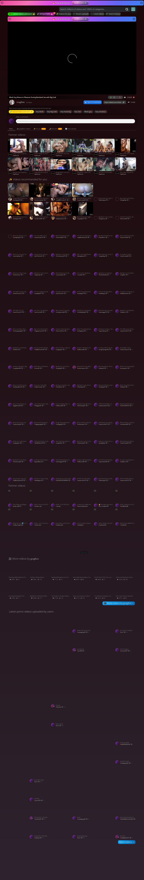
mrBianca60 (83, 349)
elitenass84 (125, 219)
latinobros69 (126, 424)
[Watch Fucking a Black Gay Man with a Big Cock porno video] (104, 342)
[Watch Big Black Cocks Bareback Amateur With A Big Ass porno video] (61, 248)
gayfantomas (40, 387)
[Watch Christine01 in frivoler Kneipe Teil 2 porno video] (40, 811)
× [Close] (141, 3)
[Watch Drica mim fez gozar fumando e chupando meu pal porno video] (125, 811)
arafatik (17, 349)
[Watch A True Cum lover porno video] (61, 211)
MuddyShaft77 (126, 838)
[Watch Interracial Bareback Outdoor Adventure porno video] (125, 572)
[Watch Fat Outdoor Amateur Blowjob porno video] (61, 590)
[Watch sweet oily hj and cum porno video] (82, 624)
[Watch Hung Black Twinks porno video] (125, 248)
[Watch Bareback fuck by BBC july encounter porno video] (82, 361)
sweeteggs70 (105, 312)
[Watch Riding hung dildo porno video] (18, 671)
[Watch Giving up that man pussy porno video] (40, 211)
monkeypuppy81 (20, 331)
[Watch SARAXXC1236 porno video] (82, 783)
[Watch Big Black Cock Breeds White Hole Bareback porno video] (125, 267)
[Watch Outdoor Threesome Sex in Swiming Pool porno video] (82, 148)
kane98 (81, 651)
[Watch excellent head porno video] (125, 755)
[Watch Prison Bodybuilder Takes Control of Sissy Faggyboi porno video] (61, 398)
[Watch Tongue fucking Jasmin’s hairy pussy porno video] (104, 634)
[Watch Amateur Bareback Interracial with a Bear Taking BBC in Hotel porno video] (82, 342)
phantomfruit (62, 331)
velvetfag (82, 387)
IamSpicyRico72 (19, 387)
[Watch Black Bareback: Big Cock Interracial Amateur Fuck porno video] (104, 192)
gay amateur (100, 111)
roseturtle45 (126, 237)
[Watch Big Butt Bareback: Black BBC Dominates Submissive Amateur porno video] (61, 230)
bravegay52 (18, 200)
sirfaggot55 (39, 406)
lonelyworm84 (62, 312)
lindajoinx (80, 525)
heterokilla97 (62, 237)
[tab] (11, 129)
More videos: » (126, 841)
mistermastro (83, 368)
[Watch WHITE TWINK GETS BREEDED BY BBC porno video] (125, 473)
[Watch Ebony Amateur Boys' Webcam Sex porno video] (18, 323)
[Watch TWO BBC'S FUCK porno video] (18, 304)
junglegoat (61, 349)
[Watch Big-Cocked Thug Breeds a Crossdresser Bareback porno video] (61, 304)
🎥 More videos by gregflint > (118, 603)
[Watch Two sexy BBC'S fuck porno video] (40, 230)
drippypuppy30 (40, 424)
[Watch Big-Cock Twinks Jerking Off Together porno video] (40, 323)
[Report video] (134, 97)
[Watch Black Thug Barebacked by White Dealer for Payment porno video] (82, 323)
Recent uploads (80, 14)
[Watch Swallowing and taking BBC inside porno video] (104, 417)
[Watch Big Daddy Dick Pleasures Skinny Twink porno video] (125, 192)
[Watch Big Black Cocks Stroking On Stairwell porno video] (61, 361)
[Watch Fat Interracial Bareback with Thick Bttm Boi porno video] (82, 230)
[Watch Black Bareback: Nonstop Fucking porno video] (104, 361)
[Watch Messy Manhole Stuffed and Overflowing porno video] (125, 230)
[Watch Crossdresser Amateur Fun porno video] (104, 590)
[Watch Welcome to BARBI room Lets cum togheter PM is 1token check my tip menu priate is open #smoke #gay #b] (125, 517)
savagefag (125, 200)
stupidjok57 (82, 219)
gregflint (124, 275)
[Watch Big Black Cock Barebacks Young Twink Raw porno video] (82, 304)
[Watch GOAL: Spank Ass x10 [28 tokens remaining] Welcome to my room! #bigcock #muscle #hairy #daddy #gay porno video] (125, 499)
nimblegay (104, 293)
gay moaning (65, 111)
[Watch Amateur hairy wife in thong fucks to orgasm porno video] (125, 708)
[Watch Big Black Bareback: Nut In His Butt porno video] (104, 230)
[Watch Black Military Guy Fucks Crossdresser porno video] (18, 211)
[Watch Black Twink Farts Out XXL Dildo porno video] (18, 417)
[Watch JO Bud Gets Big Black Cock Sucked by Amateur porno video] (104, 286)
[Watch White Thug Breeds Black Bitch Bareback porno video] (82, 286)
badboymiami (62, 219)
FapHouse (16, 155)
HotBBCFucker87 (41, 349)
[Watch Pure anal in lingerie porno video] (125, 624)
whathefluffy (104, 275)
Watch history (113, 14)
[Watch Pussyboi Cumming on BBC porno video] (125, 286)
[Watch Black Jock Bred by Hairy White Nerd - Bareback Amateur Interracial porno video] (104, 379)
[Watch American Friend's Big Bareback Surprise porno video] (40, 473)
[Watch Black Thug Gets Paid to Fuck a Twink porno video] (125, 379)
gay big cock (52, 111)
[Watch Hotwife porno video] (104, 708)
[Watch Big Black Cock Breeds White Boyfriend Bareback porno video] (18, 342)
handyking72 (19, 237)
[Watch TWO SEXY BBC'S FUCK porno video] (61, 192)
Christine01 (39, 819)
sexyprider (61, 443)
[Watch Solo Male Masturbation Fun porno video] (82, 572)
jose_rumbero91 (104, 506)
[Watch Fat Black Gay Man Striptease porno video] (125, 211)
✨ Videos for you (63, 14)
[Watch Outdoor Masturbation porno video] (40, 572)
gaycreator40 (105, 462)
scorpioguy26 (83, 632)
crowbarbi (123, 525)
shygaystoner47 (41, 331)
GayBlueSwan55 (84, 237)
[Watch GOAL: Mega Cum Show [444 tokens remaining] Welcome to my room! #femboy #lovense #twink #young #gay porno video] (104, 517)
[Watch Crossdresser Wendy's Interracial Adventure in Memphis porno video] (40, 192)
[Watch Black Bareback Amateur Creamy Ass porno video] (61, 267)
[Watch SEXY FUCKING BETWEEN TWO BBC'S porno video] (40, 342)
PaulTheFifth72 (126, 406)
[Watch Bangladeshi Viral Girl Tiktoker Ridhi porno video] (61, 166)
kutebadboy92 (83, 312)
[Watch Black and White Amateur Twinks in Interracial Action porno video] (18, 379)
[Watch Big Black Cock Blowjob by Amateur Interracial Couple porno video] (104, 267)
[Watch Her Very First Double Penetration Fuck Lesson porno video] (104, 166)
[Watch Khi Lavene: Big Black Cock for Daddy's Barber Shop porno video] (82, 267)
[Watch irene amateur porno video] (125, 643)
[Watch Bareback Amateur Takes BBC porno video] (104, 323)
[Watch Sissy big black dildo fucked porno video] (61, 435)
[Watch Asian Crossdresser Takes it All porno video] (82, 590)
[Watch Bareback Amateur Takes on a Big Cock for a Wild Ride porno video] (61, 379)
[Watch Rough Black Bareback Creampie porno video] (61, 417)
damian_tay (37, 506)
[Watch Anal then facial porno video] (40, 774)
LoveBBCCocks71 (63, 200)
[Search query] (90, 9)
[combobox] (91, 9)
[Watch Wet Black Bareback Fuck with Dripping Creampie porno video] (61, 286)
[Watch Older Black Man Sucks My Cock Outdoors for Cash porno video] (40, 435)
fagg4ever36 (18, 406)
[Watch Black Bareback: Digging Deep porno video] (82, 211)
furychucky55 (83, 200)
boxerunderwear (82, 506)
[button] (133, 9)
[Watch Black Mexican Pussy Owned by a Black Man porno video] (104, 248)
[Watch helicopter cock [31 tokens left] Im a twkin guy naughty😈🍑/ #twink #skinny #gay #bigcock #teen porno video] (61, 517)
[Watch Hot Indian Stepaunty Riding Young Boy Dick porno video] (125, 166)
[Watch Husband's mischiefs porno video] (40, 830)
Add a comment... (22, 117)
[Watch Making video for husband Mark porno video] (18, 634)
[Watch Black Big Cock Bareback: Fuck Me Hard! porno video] (40, 361)
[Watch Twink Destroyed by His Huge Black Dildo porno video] (61, 454)
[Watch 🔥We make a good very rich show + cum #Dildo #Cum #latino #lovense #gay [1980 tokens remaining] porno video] (104, 499)
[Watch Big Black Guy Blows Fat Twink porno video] (82, 398)
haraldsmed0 (124, 506)
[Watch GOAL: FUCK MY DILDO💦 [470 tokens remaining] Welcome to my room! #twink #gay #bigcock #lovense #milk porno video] (61, 499)
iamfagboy (82, 331)
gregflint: (35, 558)
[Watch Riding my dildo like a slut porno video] (104, 435)
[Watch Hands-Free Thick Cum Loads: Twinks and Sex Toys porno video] (104, 572)
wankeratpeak (40, 200)
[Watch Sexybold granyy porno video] (82, 830)
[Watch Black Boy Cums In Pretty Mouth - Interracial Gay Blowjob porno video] (82, 435)
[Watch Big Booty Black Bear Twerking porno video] (125, 398)
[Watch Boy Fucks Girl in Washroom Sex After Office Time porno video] (125, 148)
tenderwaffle (40, 219)
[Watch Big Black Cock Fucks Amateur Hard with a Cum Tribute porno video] (40, 267)
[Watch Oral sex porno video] (61, 821)
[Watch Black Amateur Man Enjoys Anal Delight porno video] (82, 417)
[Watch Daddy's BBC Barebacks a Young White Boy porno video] (82, 454)
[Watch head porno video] (82, 811)
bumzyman (125, 368)
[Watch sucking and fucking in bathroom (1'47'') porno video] (40, 454)
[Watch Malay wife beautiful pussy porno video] (18, 821)
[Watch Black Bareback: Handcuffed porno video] (82, 192)
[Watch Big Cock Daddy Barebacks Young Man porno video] (82, 248)
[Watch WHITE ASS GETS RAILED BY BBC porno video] (82, 473)
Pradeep (39, 838)
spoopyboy (82, 256)
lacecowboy (18, 256)
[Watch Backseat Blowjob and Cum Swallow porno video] (61, 572)
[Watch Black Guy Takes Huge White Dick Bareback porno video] (18, 267)
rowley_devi (59, 525)
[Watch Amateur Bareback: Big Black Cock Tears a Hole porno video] (18, 361)
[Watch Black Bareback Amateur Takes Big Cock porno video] (104, 473)
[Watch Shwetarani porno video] (40, 634)
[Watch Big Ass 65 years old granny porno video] (125, 783)
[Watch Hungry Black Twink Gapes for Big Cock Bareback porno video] (18, 192)
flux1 (124, 632)
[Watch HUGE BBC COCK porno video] (125, 342)
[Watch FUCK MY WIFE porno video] (125, 737)
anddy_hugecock (18, 525)
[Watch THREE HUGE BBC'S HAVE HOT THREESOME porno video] (104, 398)
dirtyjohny (104, 219)
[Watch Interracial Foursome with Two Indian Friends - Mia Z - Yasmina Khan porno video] (104, 148)
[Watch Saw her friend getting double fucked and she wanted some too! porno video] (18, 166)
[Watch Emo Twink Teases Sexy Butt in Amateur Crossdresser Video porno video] (125, 590)
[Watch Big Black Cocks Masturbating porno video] (18, 454)
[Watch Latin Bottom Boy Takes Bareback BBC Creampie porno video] (40, 398)
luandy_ (58, 506)
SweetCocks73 (40, 237)
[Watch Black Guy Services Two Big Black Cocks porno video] (18, 248)
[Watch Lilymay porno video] (61, 699)
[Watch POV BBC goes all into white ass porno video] (125, 323)
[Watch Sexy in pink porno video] (61, 718)
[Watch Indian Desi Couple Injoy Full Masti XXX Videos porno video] (18, 148)
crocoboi (81, 275)
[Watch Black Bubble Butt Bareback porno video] (40, 417)
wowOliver (104, 237)
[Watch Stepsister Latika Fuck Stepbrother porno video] (82, 166)
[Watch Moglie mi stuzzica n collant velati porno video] (82, 746)
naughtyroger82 (106, 349)
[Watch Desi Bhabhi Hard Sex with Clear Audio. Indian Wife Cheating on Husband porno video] (61, 148)
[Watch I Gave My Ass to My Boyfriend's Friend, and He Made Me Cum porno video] (40, 166)
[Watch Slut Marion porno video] (82, 643)
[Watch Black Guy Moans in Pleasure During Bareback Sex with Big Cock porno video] (18, 230)
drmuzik (38, 368)
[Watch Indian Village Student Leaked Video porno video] (40, 148)
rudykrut (125, 312)
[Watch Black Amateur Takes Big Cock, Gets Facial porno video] (61, 342)
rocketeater (18, 275)
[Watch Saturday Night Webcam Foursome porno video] (18, 572)
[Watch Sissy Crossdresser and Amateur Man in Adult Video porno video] (18, 398)
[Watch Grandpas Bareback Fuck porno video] (18, 590)
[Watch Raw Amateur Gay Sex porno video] (18, 473)
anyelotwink (102, 525)
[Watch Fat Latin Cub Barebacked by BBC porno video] (40, 304)
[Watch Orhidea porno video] (40, 793)
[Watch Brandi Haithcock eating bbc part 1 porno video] (61, 671)
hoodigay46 (61, 424)
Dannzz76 (39, 800)
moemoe (60, 707)
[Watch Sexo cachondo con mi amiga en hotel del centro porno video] (104, 821)
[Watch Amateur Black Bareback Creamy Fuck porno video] (61, 323)
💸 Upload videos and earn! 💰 (21, 111)
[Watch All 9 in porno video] (104, 746)
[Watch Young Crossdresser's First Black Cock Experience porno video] (125, 454)
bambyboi (18, 219)
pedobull (103, 368)
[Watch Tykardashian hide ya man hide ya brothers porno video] (40, 248)
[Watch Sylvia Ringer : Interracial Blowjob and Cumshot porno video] (61, 634)
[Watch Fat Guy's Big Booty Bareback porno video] (40, 286)
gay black (39, 111)
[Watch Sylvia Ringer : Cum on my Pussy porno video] (18, 783)
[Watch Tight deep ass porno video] (82, 708)
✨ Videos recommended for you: (28, 179)
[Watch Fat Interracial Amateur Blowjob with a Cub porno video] (104, 454)
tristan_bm (37, 525)
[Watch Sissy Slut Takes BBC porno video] (40, 379)
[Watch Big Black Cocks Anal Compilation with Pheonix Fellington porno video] (82, 379)
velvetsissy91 (83, 406)
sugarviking (104, 331)
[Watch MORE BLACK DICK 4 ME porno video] (61, 473)
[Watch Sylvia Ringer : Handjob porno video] (104, 671)
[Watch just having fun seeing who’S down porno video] (40, 708)
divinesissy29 (19, 462)
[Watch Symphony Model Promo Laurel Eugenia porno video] (18, 708)
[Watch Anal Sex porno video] (125, 830)
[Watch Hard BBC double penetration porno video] (18, 286)
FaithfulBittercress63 (128, 819)
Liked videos (97, 14)
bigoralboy (39, 462)
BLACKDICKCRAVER (63, 480)
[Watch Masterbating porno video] (125, 671)
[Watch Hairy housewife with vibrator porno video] (61, 783)
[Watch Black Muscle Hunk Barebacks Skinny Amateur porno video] (104, 304)
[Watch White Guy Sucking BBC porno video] (125, 361)
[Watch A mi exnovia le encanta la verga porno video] (40, 671)
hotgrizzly (39, 275)
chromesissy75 (62, 256)
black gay (88, 111)
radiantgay (104, 200)
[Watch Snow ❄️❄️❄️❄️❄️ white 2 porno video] (61, 746)
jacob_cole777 (17, 506)
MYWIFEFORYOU (126, 744)
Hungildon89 (19, 368)
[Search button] (127, 9)
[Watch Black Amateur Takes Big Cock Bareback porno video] (125, 417)
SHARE (131, 102)
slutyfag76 (82, 293)
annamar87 (125, 651)
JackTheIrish (40, 256)
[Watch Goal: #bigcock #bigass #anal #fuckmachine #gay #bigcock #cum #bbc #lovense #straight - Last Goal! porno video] (18, 499)
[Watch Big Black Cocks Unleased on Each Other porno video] (104, 211)
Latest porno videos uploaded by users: (31, 611)
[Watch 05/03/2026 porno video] (18, 746)
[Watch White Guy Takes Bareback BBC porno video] (18, 435)
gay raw (77, 111)
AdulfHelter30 (40, 443)
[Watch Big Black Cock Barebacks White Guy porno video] (125, 304)
